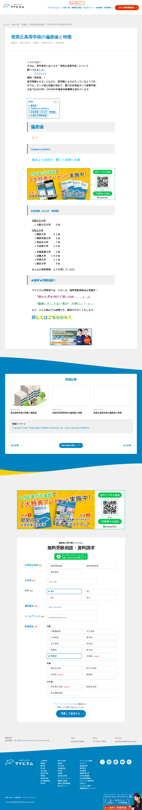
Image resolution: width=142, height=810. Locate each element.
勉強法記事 (84, 766)
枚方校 (43, 783)
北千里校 (44, 771)
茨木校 (43, 768)
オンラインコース (64, 778)
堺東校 (43, 776)
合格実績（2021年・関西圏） (44, 112)
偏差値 (34, 105)
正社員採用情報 (85, 778)
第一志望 (65, 428)
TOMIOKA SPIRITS (40, 109)
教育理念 (83, 768)
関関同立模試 (76, 8)
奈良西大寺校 (62, 776)
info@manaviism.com (126, 741)
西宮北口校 (44, 773)
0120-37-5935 (77, 741)
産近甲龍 (54, 428)
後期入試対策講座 (64, 783)
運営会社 (18, 797)
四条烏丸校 (44, 778)
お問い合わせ (9, 797)
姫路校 (60, 763)
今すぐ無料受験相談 (125, 7)
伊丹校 (60, 771)
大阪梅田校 (62, 768)
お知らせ (83, 783)
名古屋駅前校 (45, 781)
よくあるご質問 (85, 786)
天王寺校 (61, 766)
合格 (25, 428)
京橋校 (60, 773)
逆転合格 (75, 428)
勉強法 (18, 428)
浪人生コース (88, 8)
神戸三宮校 (62, 761)
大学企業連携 (84, 776)
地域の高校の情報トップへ (71, 445)
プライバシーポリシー (64, 704)
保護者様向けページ (87, 788)
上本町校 (44, 761)
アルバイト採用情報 (87, 781)
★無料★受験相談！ (40, 115)
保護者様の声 (84, 773)
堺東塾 (45, 428)
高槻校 (43, 763)
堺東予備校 (34, 428)
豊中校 (43, 766)
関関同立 (85, 428)
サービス (83, 763)
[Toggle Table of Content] (54, 102)
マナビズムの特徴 (86, 761)
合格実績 (98, 8)
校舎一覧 (66, 8)
